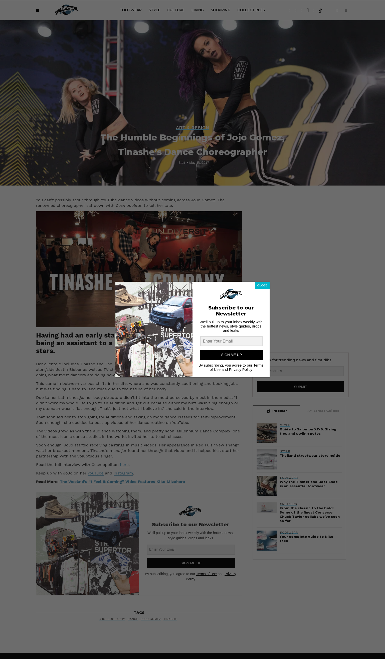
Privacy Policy (240, 369)
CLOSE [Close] (262, 285)
